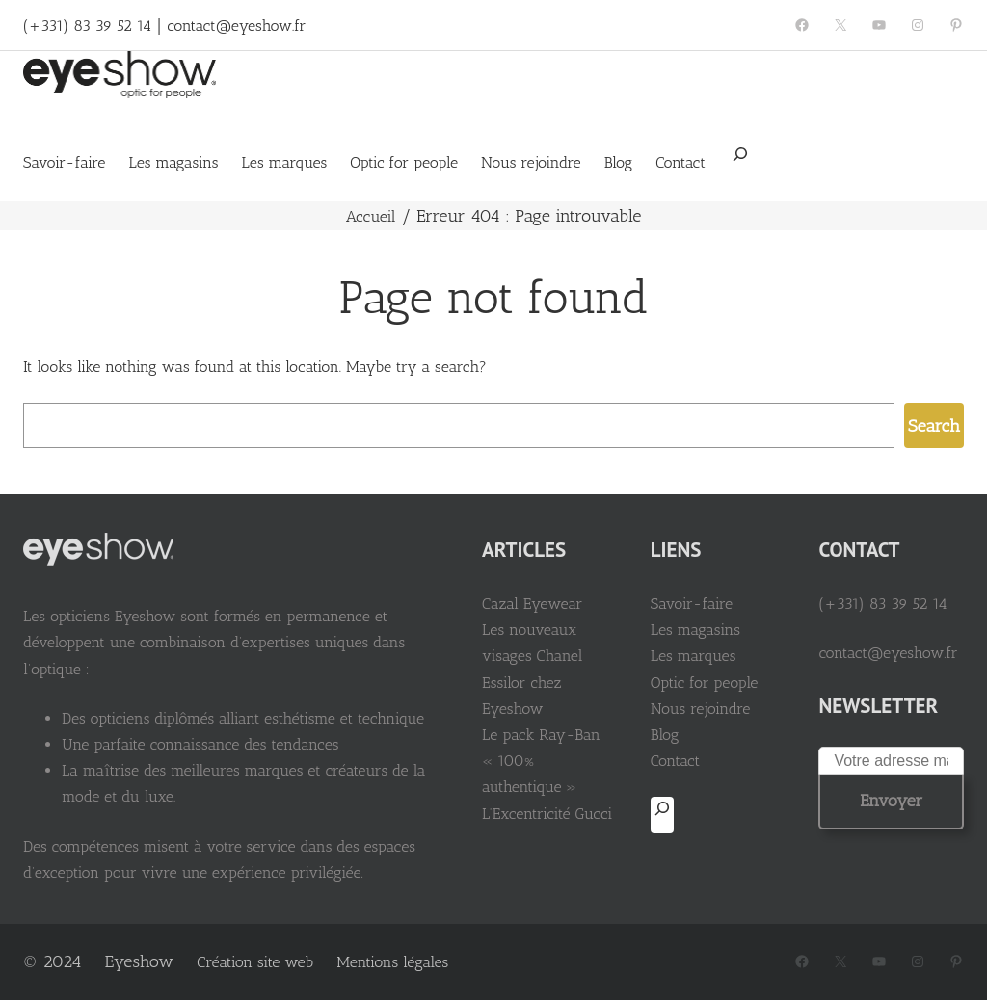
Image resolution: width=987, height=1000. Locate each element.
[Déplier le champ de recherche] (740, 161)
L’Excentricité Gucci (547, 813)
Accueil (371, 216)
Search (934, 425)
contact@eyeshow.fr (236, 25)
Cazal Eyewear (532, 603)
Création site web (255, 962)
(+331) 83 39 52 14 (87, 25)
